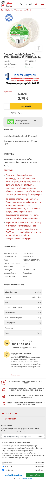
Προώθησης (9, 470)
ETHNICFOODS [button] (10, 419)
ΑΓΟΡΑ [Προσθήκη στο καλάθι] (26, 106)
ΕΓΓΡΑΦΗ (39, 436)
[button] (23, 31)
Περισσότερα (8, 92)
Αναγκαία (8, 463)
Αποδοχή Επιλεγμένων (13, 475)
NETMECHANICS (27, 479)
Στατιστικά (9, 466)
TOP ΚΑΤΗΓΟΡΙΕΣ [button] (12, 413)
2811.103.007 (20, 344)
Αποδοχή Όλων (35, 475)
